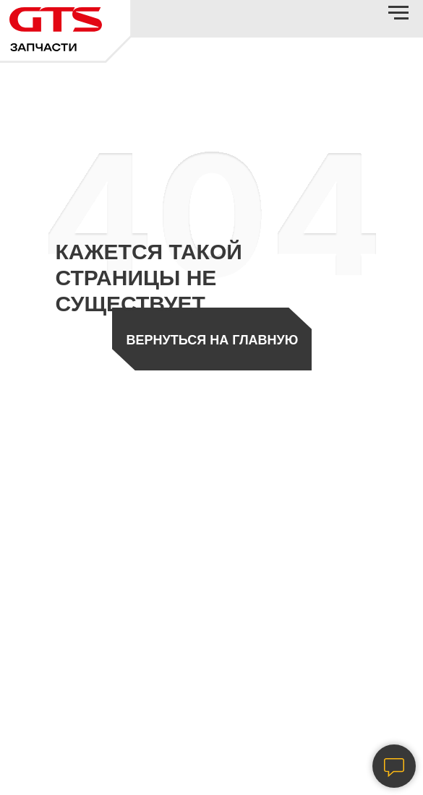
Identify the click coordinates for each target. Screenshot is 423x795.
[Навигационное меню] (398, 13)
